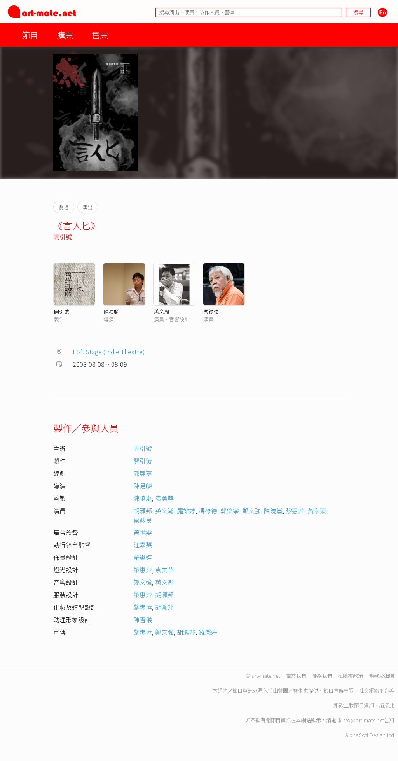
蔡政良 (142, 520)
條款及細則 (381, 675)
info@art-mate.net (362, 720)
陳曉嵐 (142, 498)
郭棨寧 (142, 473)
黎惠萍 (295, 510)
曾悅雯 (142, 532)
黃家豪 (316, 510)
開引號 (62, 236)
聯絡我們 (322, 675)
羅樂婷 (186, 510)
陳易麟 (111, 311)
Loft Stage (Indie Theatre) (109, 351)
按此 (389, 705)
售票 (100, 35)
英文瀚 (161, 311)
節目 (30, 35)
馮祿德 (211, 311)
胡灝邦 (142, 510)
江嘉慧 (142, 544)
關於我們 (296, 675)
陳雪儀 (142, 619)
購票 (65, 35)
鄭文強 (251, 510)
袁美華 (164, 498)
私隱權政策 (350, 675)
